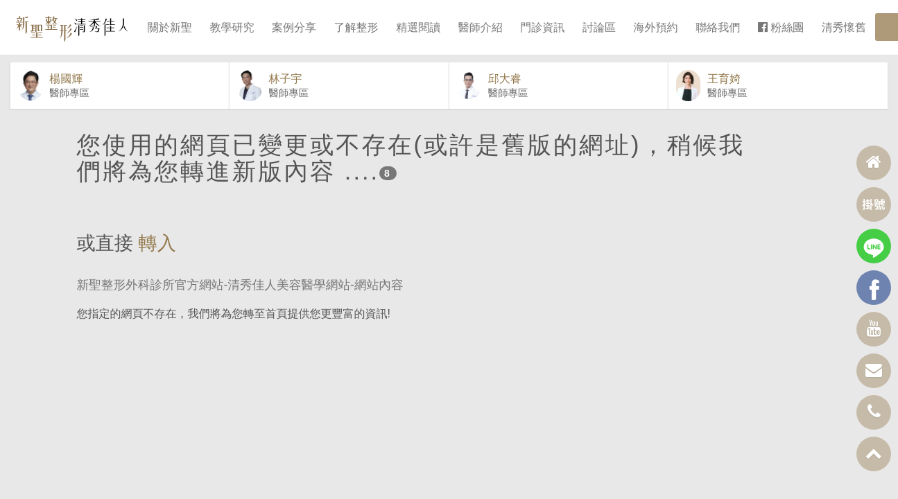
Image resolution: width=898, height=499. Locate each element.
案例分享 (294, 27)
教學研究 (231, 27)
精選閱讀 (418, 27)
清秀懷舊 (844, 27)
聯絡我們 (718, 27)
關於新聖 (170, 27)
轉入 (157, 260)
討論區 (599, 27)
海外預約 (656, 27)
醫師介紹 (480, 27)
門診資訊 (542, 27)
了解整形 (356, 27)
